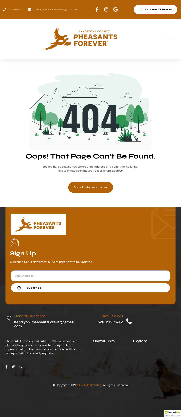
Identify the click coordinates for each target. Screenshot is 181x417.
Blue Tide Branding (90, 385)
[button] (168, 39)
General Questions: (30, 316)
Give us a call (112, 316)
